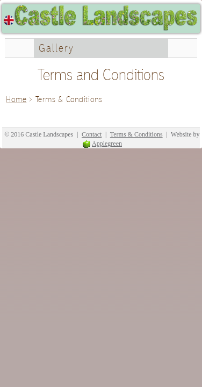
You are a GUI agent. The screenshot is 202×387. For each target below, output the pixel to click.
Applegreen (107, 143)
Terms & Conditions (136, 134)
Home (16, 99)
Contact (92, 134)
